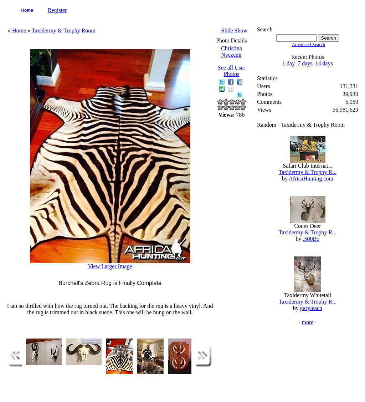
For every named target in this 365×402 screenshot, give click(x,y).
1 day (288, 63)
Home (27, 10)
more (308, 322)
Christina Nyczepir (231, 51)
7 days (305, 63)
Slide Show (234, 30)
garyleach (311, 308)
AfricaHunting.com (311, 178)
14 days (324, 63)
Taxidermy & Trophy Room (64, 30)
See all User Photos (231, 71)
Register (57, 10)
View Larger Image (110, 266)
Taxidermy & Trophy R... (307, 172)
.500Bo (311, 239)
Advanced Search (308, 44)
